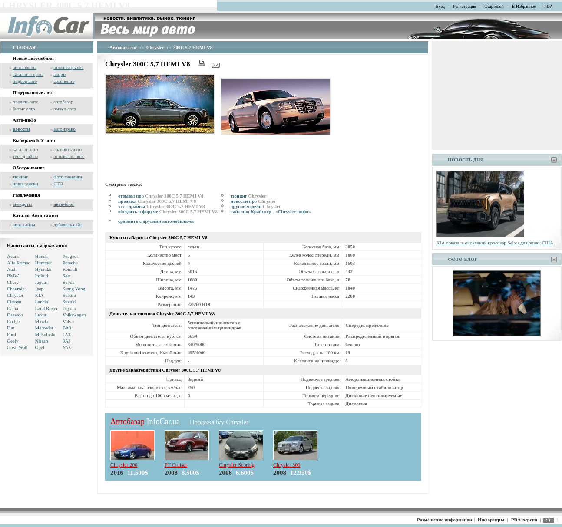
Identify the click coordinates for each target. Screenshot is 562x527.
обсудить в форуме (168, 211)
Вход (440, 6)
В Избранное (524, 6)
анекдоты (22, 204)
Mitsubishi (45, 334)
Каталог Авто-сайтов (35, 215)
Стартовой (494, 6)
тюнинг (20, 176)
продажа (157, 201)
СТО (58, 183)
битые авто (24, 108)
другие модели (256, 206)
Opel (39, 347)
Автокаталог (123, 47)
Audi (12, 269)
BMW (13, 275)
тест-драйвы (25, 156)
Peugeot (70, 256)
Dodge (13, 321)
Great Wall (17, 347)
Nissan (41, 340)
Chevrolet (16, 288)
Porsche (70, 262)
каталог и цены (28, 74)
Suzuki (69, 301)
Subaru (69, 295)
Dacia (12, 308)
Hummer (43, 262)
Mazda (41, 321)
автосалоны (24, 67)
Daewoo (15, 314)
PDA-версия (524, 519)
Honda (41, 256)
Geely (12, 340)
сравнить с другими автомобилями (156, 221)
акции (59, 74)
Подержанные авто (33, 92)
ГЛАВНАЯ (24, 47)
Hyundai (43, 269)
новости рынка (68, 67)
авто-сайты (24, 224)
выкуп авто (64, 108)
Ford (11, 334)
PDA (548, 6)
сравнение (63, 81)
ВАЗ (67, 327)
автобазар (63, 101)
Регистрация (464, 6)
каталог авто (25, 149)
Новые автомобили (33, 58)
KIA (39, 295)
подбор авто (25, 81)
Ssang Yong (74, 288)
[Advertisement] (263, 156)
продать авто (25, 101)
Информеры (491, 519)
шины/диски (25, 183)
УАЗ (67, 347)
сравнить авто (67, 149)
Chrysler (15, 295)
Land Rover (46, 308)
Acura (13, 256)
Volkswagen (74, 314)
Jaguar (41, 282)
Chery (13, 282)
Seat (67, 275)
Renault (70, 269)
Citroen (14, 301)
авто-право (64, 129)
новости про (253, 201)
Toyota (69, 308)
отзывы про (160, 195)
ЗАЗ (67, 340)
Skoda (69, 282)
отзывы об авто (68, 156)
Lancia (41, 301)
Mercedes (44, 327)
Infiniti (42, 275)
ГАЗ (66, 334)
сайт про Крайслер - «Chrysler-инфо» (271, 211)
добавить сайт (67, 224)
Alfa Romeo (18, 262)
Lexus (41, 314)
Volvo (68, 321)
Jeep (39, 288)
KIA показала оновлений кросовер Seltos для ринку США (494, 242)
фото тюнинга (67, 176)
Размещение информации (444, 519)
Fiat (10, 327)
